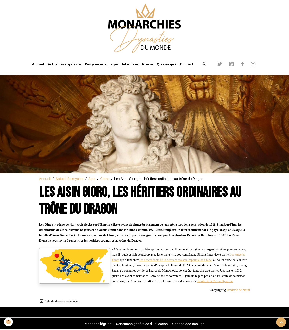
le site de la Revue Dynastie (215, 281)
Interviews (130, 64)
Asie (91, 179)
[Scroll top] (281, 322)
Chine (104, 179)
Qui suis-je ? (166, 64)
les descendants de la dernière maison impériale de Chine (175, 260)
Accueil (38, 64)
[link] (238, 290)
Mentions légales (98, 324)
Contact (186, 64)
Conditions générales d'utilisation (142, 324)
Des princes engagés (101, 64)
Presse (147, 64)
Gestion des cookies (188, 324)
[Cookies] (8, 321)
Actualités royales (63, 64)
